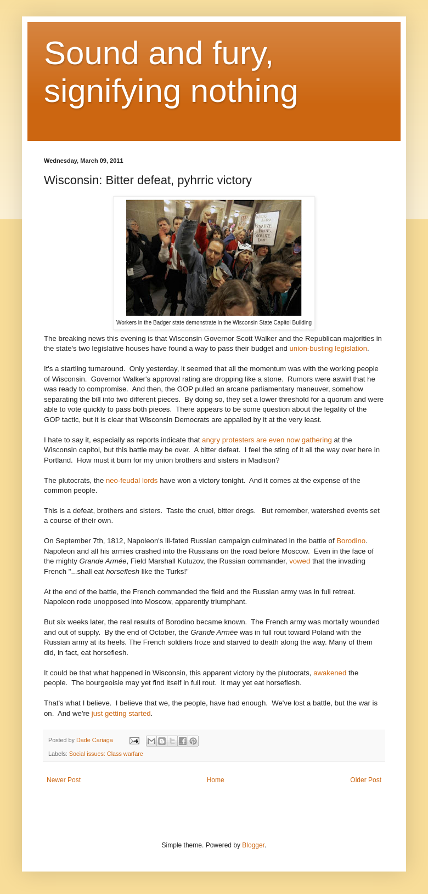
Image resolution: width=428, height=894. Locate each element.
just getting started (121, 713)
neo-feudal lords (132, 480)
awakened (329, 673)
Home (215, 780)
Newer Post (64, 780)
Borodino (350, 541)
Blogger (253, 845)
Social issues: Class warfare (106, 753)
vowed (299, 561)
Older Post (365, 780)
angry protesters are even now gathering (267, 440)
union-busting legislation (329, 348)
